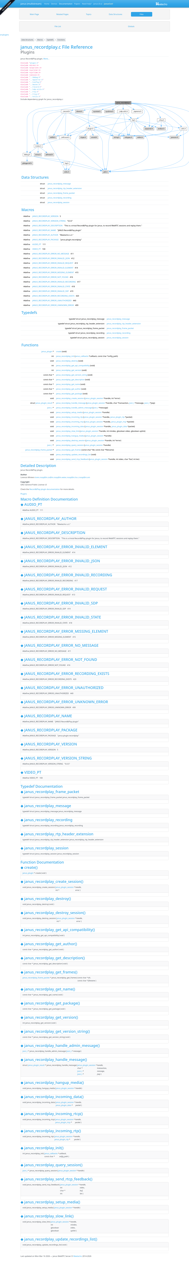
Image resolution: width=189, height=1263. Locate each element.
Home (46, 4)
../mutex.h (35, 85)
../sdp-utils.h (37, 89)
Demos (54, 4)
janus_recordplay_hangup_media (70, 436)
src (1, 34)
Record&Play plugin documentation (44, 489)
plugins (6, 34)
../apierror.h (36, 80)
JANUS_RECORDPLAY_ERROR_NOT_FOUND (50, 277)
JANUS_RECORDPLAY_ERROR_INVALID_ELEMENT (52, 267)
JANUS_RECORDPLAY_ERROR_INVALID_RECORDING (54, 282)
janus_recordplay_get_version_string (71, 375)
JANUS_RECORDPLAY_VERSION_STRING (49, 221)
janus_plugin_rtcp (118, 421)
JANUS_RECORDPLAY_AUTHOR (45, 235)
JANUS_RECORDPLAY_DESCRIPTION (47, 225)
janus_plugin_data (119, 426)
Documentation (65, 4)
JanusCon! (108, 4)
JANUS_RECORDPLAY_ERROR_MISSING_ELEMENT (53, 272)
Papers (77, 4)
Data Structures (27, 40)
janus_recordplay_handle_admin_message (74, 407)
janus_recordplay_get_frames (68, 450)
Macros (40, 40)
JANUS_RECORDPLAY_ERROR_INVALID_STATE (51, 286)
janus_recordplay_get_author (68, 389)
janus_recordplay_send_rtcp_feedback (72, 459)
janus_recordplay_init (65, 356)
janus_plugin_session (94, 398)
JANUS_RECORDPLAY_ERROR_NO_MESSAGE (50, 253)
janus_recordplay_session (58, 202)
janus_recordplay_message (59, 183)
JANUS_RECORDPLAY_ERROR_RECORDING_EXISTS (53, 296)
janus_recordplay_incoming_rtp (69, 417)
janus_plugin (46, 351)
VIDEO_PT (36, 249)
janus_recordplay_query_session (70, 445)
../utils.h (35, 97)
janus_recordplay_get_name (68, 384)
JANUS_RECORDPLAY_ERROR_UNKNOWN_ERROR (53, 305)
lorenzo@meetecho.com (62, 477)
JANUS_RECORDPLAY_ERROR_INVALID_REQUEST (52, 263)
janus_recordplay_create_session (70, 398)
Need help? (87, 4)
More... (46, 58)
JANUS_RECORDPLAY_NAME (44, 230)
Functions (61, 40)
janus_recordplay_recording (59, 197)
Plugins (28, 52)
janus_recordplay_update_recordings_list (73, 454)
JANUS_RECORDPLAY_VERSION (45, 216)
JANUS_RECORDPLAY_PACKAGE (45, 239)
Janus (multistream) (31, 3)
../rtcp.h (34, 94)
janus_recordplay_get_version (68, 370)
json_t (131, 403)
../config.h (35, 82)
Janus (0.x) (97, 4)
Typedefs (50, 40)
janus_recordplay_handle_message (71, 403)
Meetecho (77, 1256)
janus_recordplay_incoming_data (70, 426)
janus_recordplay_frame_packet (61, 193)
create (58, 351)
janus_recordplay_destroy (67, 361)
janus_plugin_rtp (117, 417)
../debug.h (35, 77)
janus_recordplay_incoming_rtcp (70, 421)
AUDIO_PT (36, 244)
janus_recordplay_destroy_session (70, 440)
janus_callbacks (81, 356)
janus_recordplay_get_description (70, 379)
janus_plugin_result (44, 403)
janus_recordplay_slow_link (67, 431)
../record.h (35, 87)
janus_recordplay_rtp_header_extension (65, 188)
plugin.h (34, 63)
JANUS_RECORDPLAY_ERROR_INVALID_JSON (51, 258)
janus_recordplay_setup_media (69, 412)
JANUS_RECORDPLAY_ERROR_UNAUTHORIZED (51, 300)
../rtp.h (34, 92)
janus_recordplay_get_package (69, 393)
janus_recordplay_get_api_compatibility (73, 365)
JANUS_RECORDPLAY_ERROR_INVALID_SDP (50, 291)
